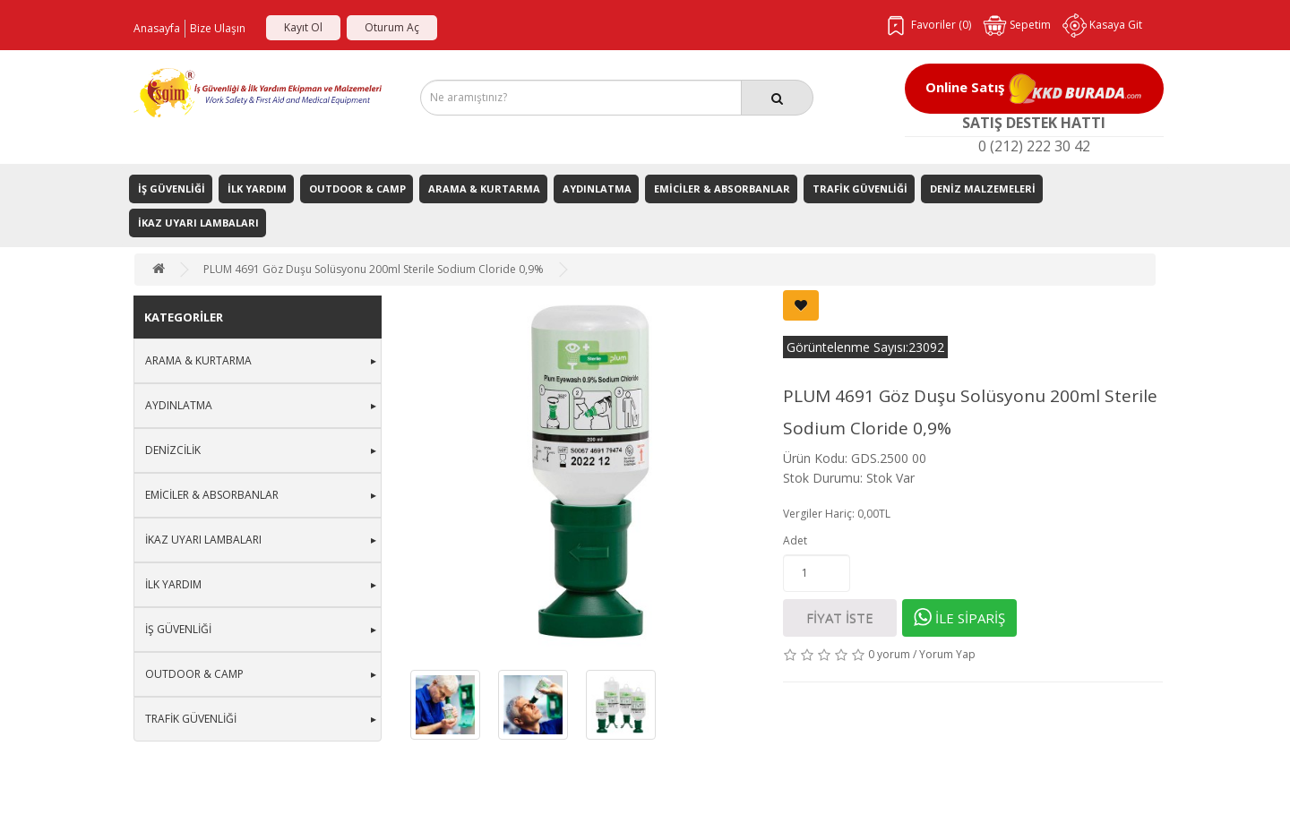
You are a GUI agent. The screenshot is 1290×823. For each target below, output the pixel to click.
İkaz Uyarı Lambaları (198, 222)
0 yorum (889, 654)
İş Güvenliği (171, 188)
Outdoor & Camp (357, 188)
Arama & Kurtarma (484, 188)
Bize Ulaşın (217, 28)
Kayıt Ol (303, 27)
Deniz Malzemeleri (983, 188)
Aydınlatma (597, 188)
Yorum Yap (947, 654)
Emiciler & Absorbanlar (722, 188)
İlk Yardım (257, 188)
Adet (795, 540)
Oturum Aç (392, 27)
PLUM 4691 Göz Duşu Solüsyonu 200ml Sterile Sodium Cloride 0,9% (373, 269)
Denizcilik (173, 450)
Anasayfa (156, 28)
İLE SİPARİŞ (959, 617)
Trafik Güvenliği (860, 188)
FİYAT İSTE (839, 618)
